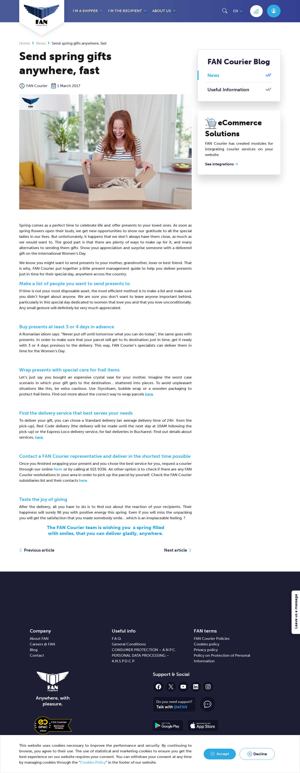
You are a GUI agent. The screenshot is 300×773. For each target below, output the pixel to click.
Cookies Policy (93, 762)
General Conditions (129, 644)
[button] (225, 10)
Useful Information (228, 89)
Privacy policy (206, 650)
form (58, 469)
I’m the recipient (125, 11)
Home (24, 43)
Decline (260, 754)
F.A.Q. (117, 638)
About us (161, 11)
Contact (37, 655)
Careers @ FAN (42, 644)
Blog (34, 650)
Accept (223, 754)
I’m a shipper (85, 11)
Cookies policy (206, 644)
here (149, 394)
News (41, 43)
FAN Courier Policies (211, 638)
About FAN (39, 638)
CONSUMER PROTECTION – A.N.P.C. (144, 650)
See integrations (219, 164)
